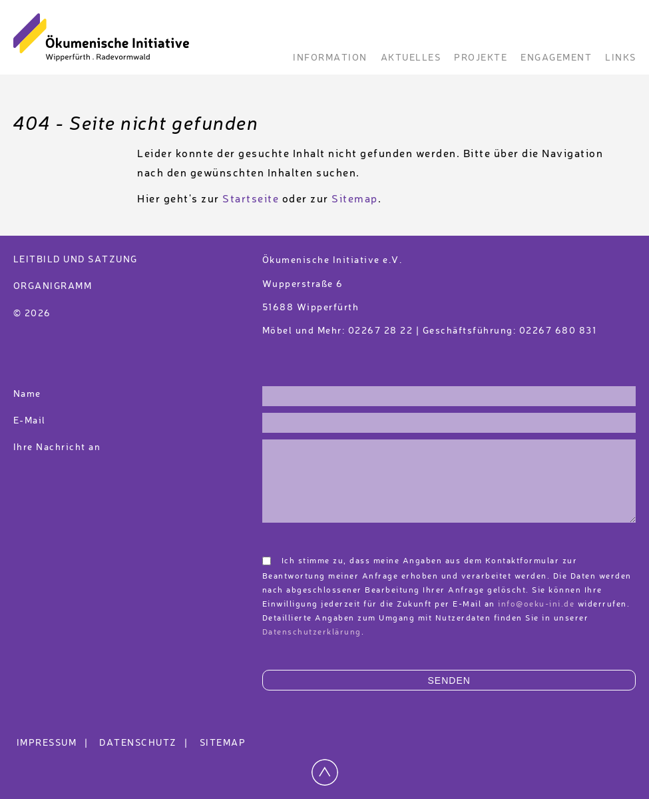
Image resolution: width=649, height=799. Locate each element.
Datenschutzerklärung (311, 633)
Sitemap (354, 199)
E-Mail (29, 420)
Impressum (54, 743)
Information (330, 58)
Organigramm (53, 286)
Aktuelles (411, 58)
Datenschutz (145, 743)
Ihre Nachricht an (58, 447)
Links (620, 58)
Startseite (250, 199)
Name (27, 394)
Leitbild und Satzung (75, 259)
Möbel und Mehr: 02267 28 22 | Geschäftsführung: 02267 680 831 (429, 331)
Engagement (556, 58)
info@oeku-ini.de (536, 605)
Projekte (480, 58)
